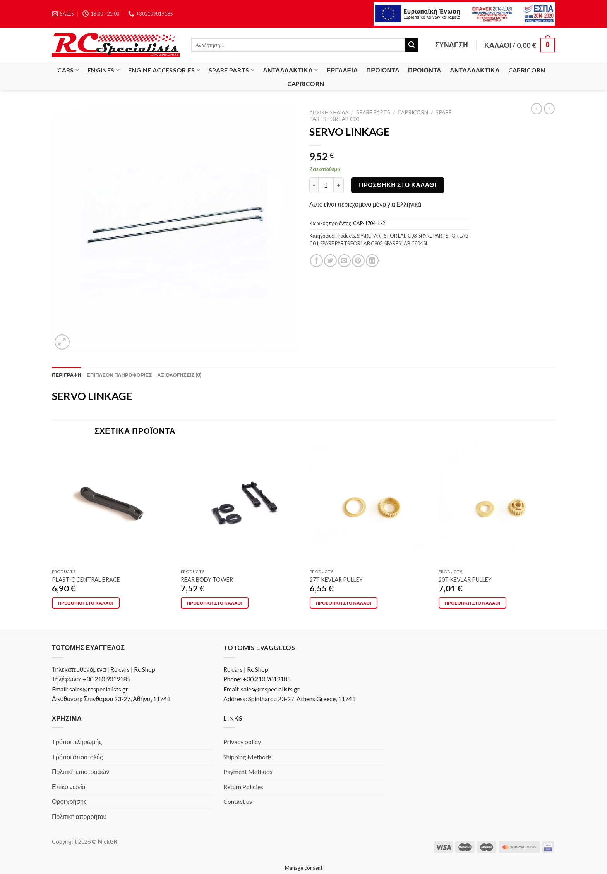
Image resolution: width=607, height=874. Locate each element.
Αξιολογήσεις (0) (179, 375)
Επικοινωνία (69, 786)
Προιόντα (383, 70)
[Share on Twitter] (330, 260)
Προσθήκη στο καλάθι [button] (86, 602)
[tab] (66, 375)
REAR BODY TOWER (207, 579)
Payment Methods (248, 771)
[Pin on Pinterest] (358, 260)
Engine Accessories (164, 70)
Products (345, 236)
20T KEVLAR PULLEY (465, 579)
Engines (103, 70)
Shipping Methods (247, 756)
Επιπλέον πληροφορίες (119, 375)
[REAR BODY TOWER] (241, 505)
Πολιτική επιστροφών (80, 771)
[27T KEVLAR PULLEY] (370, 505)
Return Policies (243, 786)
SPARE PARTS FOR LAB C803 (351, 243)
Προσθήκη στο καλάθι (397, 184)
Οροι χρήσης (69, 801)
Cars (68, 70)
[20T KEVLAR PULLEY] (499, 505)
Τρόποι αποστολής (77, 756)
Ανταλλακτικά (290, 70)
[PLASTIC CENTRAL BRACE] (112, 505)
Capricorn (526, 70)
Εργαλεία (342, 70)
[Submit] (411, 45)
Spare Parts (231, 70)
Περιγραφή (66, 375)
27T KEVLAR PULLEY (336, 579)
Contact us (237, 801)
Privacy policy (242, 741)
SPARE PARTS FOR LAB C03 (387, 236)
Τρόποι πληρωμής (77, 741)
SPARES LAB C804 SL (406, 243)
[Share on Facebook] (316, 260)
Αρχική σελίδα (328, 112)
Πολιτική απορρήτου (79, 816)
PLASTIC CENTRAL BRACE (86, 579)
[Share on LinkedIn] (372, 260)
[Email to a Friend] (344, 260)
